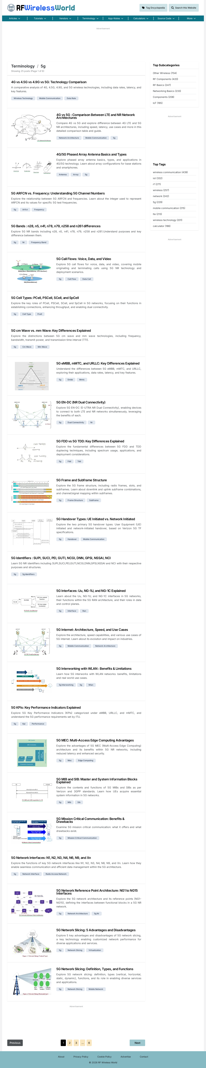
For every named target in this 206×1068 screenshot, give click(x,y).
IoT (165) (158, 102)
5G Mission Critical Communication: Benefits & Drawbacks (90, 820)
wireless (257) (161, 190)
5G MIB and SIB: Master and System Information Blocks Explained (96, 780)
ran (84, 611)
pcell (39, 314)
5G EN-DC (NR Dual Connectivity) (80, 402)
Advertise (126, 1056)
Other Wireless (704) (165, 73)
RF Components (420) (165, 79)
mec (70, 760)
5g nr (96, 913)
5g (114, 138)
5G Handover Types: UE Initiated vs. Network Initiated (95, 519)
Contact (144, 1056)
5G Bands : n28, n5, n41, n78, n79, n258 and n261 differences (55, 226)
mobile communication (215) (169, 208)
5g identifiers (28, 574)
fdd (69, 461)
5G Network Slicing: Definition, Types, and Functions (94, 969)
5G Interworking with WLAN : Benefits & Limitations (93, 669)
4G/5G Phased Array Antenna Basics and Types (91, 154)
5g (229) (157, 202)
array (75, 174)
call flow (72, 279)
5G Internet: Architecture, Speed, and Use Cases (92, 630)
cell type (26, 314)
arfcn (25, 209)
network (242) (161, 196)
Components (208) (163, 97)
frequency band (38, 242)
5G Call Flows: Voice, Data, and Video (83, 259)
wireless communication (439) (170, 172)
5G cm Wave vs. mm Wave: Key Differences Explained (51, 331)
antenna (63, 174)
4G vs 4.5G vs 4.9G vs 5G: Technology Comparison (49, 82)
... (83, 1042)
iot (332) (157, 178)
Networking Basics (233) (167, 91)
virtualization (95, 950)
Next (137, 1042)
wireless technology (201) (167, 220)
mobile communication (49, 98)
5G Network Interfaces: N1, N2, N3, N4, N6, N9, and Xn (51, 858)
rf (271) (157, 184)
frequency (39, 209)
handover (72, 539)
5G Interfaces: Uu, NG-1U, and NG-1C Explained (91, 591)
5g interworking (66, 685)
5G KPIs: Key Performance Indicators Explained (46, 707)
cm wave (26, 347)
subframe (93, 500)
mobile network (96, 989)
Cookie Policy (104, 1056)
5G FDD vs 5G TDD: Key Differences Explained (90, 441)
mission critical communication (82, 838)
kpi (23, 724)
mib (69, 802)
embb (70, 379)
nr (23, 242)
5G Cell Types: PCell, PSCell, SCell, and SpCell (45, 298)
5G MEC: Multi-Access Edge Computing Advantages (95, 740)
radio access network (56, 874)
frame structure (75, 500)
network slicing (75, 950)
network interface (30, 874)
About (61, 1056)
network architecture (69, 138)
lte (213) (157, 214)
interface (72, 611)
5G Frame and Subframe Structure (81, 480)
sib (78, 802)
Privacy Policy (80, 1056)
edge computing (85, 760)
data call (86, 279)
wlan (90, 685)
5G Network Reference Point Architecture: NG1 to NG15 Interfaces (97, 892)
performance (38, 724)
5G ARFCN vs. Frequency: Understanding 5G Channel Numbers (58, 193)
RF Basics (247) (162, 85)
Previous (15, 1042)
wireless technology (23, 98)
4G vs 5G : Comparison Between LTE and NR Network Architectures (95, 116)
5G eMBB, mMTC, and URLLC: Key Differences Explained (97, 363)
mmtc (82, 379)
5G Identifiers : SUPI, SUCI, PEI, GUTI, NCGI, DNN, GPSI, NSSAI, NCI (61, 558)
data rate (71, 98)
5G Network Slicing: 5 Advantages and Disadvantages (95, 930)
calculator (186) (161, 226)
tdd (79, 461)
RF (41, 8)
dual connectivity (76, 422)
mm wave (42, 347)
